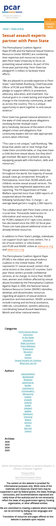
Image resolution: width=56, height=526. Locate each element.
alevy (28, 425)
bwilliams (28, 414)
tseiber (28, 396)
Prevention (28, 349)
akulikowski (28, 376)
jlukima (28, 402)
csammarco (28, 388)
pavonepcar (28, 382)
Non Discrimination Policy (28, 477)
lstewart (28, 408)
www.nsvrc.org (15, 249)
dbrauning (28, 394)
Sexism (28, 357)
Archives (9, 438)
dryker (28, 405)
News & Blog (17, 28)
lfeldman (28, 379)
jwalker (28, 411)
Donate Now (50, 23)
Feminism (28, 334)
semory (28, 422)
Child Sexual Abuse (28, 331)
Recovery (28, 351)
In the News (28, 337)
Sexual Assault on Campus (28, 360)
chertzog (28, 416)
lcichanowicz (28, 391)
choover (28, 399)
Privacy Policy (28, 473)
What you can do (28, 363)
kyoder (28, 385)
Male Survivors (28, 343)
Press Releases (28, 346)
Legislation (28, 340)
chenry (28, 431)
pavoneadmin (28, 373)
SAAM (28, 354)
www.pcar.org (45, 246)
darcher (28, 428)
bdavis (28, 419)
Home (6, 28)
